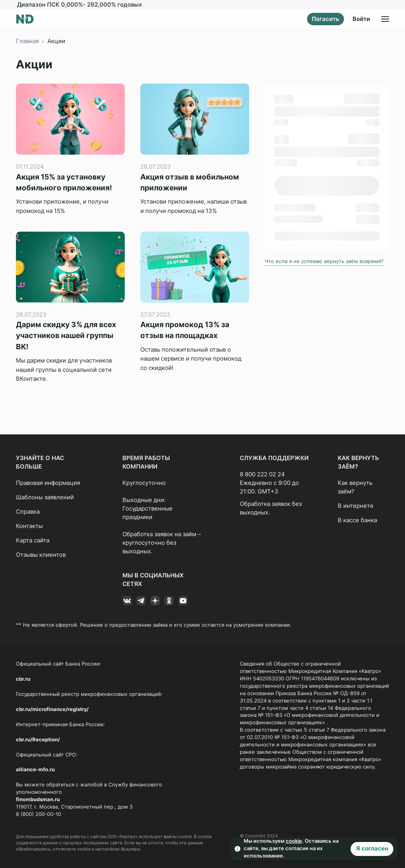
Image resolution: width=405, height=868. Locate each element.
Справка (28, 511)
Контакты (29, 526)
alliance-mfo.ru (35, 769)
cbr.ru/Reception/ (38, 740)
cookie (294, 841)
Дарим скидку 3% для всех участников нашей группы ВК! (66, 335)
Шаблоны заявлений (45, 497)
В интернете (356, 505)
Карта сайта (32, 540)
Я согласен (372, 848)
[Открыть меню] (385, 19)
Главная (27, 41)
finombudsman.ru (38, 799)
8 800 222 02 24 (262, 474)
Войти (361, 19)
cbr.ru (23, 679)
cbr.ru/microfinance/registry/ (52, 709)
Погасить (325, 19)
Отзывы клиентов (41, 554)
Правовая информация (48, 482)
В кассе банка (357, 520)
